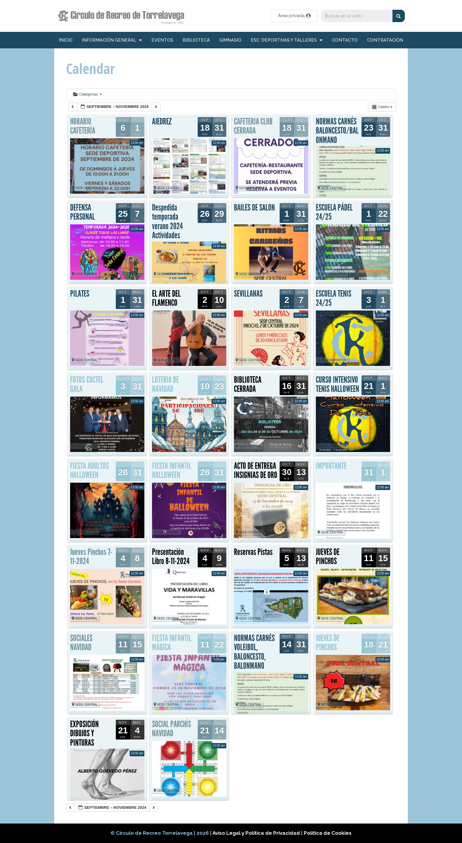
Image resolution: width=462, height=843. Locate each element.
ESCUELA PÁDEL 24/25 (334, 212)
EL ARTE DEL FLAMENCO (166, 298)
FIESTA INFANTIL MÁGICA (171, 643)
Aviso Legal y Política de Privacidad (256, 833)
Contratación (385, 40)
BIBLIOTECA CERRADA (247, 384)
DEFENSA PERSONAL (82, 212)
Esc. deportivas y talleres (286, 40)
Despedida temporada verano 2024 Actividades (167, 221)
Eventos (162, 40)
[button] (294, 16)
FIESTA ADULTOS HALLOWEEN (89, 471)
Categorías (87, 94)
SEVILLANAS (248, 293)
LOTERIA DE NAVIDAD (165, 384)
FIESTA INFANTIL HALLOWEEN (171, 471)
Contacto (345, 40)
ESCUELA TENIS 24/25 (333, 298)
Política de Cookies (328, 833)
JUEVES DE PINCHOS (327, 557)
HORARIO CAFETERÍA (82, 126)
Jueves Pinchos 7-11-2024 (91, 557)
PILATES (79, 293)
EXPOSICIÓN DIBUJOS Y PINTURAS (84, 733)
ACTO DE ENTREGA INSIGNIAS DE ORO (255, 471)
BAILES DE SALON (254, 207)
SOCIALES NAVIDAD (81, 643)
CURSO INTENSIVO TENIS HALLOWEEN (337, 384)
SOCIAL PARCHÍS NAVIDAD (171, 729)
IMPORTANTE (331, 466)
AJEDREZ (161, 121)
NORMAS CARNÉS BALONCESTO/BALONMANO (337, 130)
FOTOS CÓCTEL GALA (86, 384)
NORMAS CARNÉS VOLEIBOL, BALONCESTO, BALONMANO (254, 652)
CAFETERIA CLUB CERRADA (253, 126)
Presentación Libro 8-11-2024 (170, 557)
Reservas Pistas (253, 552)
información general (112, 40)
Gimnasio (230, 40)
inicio (65, 40)
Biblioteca (196, 40)
